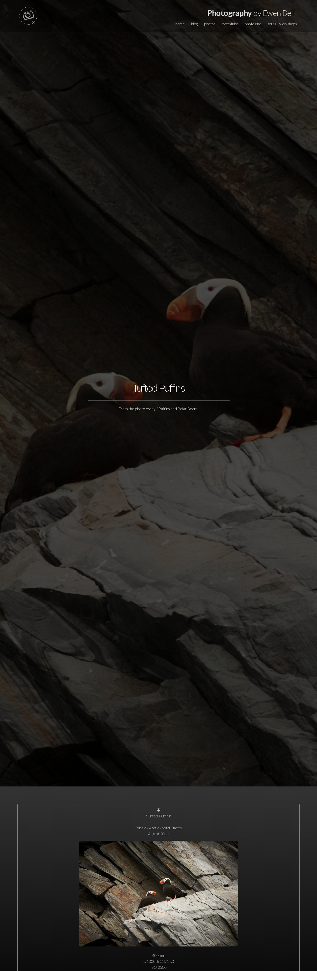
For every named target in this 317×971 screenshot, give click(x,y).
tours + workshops (282, 23)
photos (209, 23)
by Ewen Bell (251, 13)
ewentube (230, 23)
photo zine (253, 23)
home (180, 23)
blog (194, 23)
